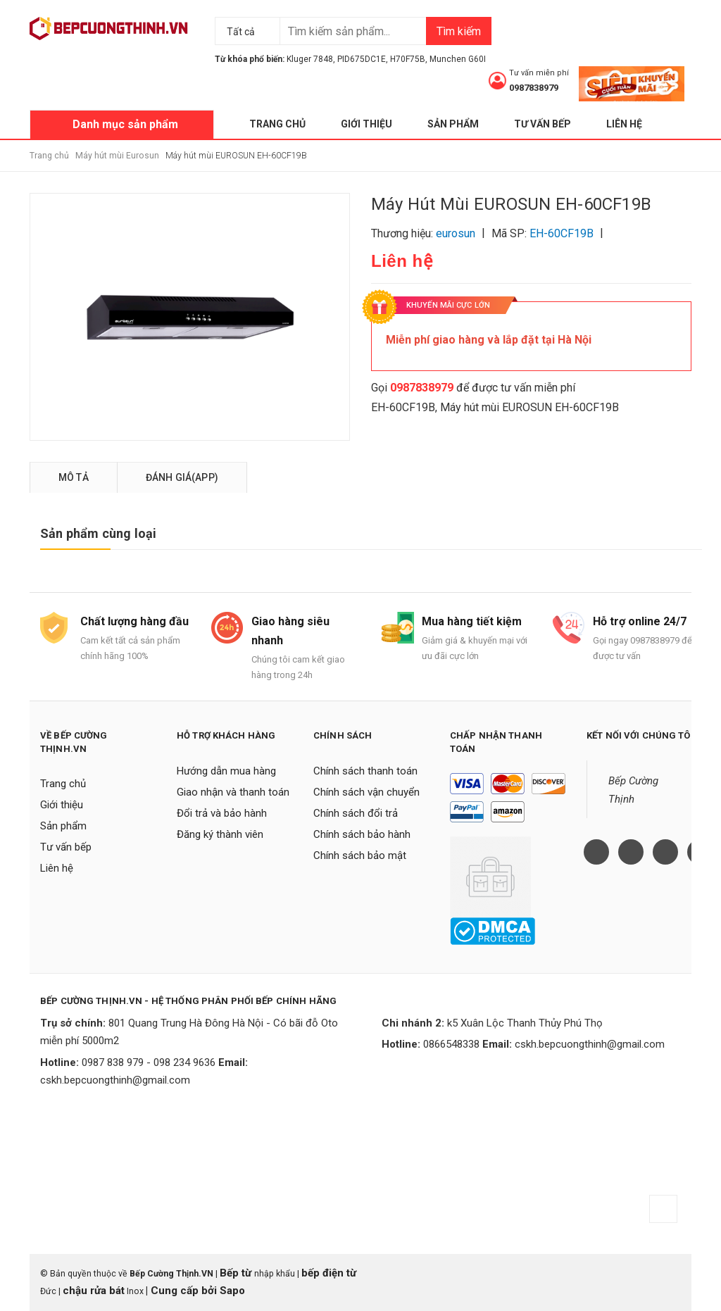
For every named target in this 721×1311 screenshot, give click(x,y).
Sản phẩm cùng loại (98, 533)
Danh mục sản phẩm (125, 124)
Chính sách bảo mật (359, 855)
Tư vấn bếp (542, 124)
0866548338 (451, 1044)
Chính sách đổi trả (355, 813)
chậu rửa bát (94, 1290)
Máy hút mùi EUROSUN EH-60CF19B (529, 407)
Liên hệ (624, 124)
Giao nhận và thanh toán (233, 792)
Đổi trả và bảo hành (222, 813)
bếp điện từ (328, 1273)
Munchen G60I (458, 59)
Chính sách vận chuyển (366, 792)
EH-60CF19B (403, 407)
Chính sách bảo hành (361, 834)
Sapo (232, 1290)
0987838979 (533, 87)
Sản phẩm (453, 124)
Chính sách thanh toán (365, 771)
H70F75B (407, 59)
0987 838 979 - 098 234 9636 (148, 1062)
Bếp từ (237, 1273)
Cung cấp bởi (184, 1290)
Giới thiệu (366, 124)
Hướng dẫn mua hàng (226, 771)
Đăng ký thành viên (220, 834)
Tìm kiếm (459, 31)
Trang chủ (277, 124)
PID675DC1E (361, 59)
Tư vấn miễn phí (539, 72)
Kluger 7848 (310, 59)
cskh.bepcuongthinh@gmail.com (115, 1080)
